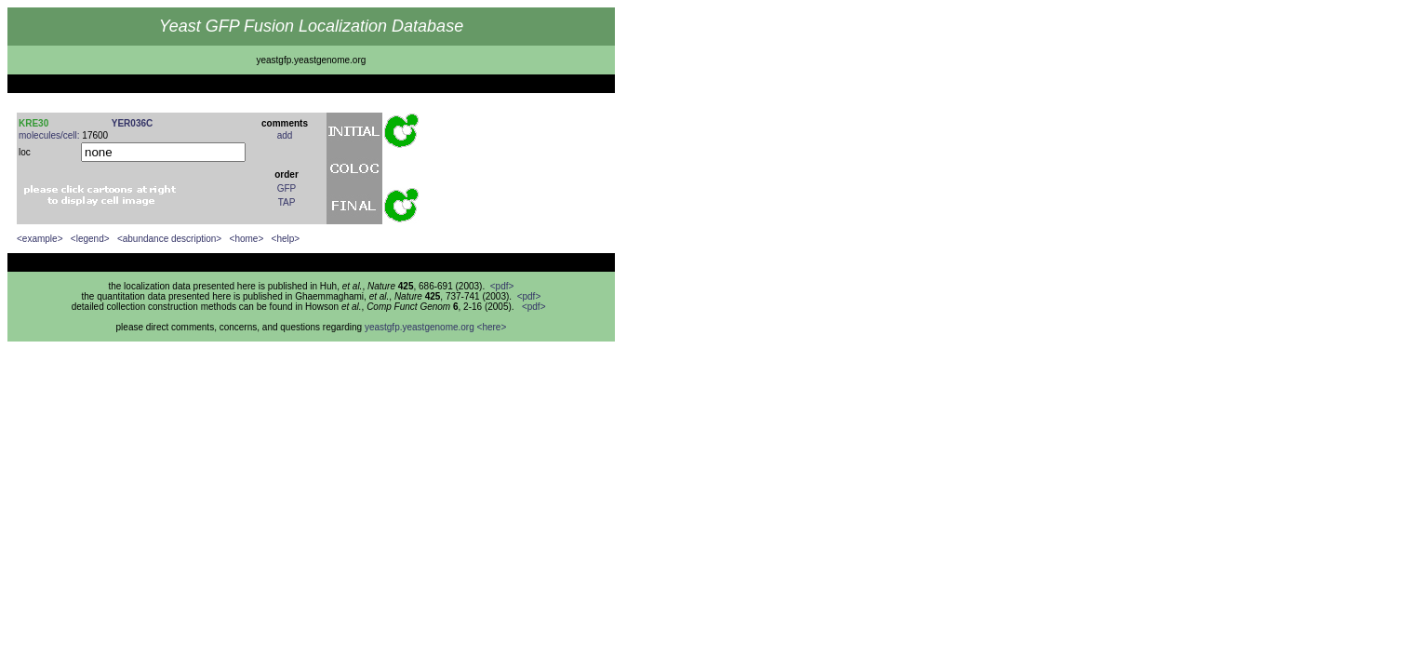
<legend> (90, 239)
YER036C (132, 123)
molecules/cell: (49, 135)
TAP (287, 202)
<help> (286, 239)
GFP (287, 188)
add (285, 135)
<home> (247, 239)
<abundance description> (169, 239)
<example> (39, 239)
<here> (492, 327)
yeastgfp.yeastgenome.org (419, 327)
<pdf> (502, 286)
